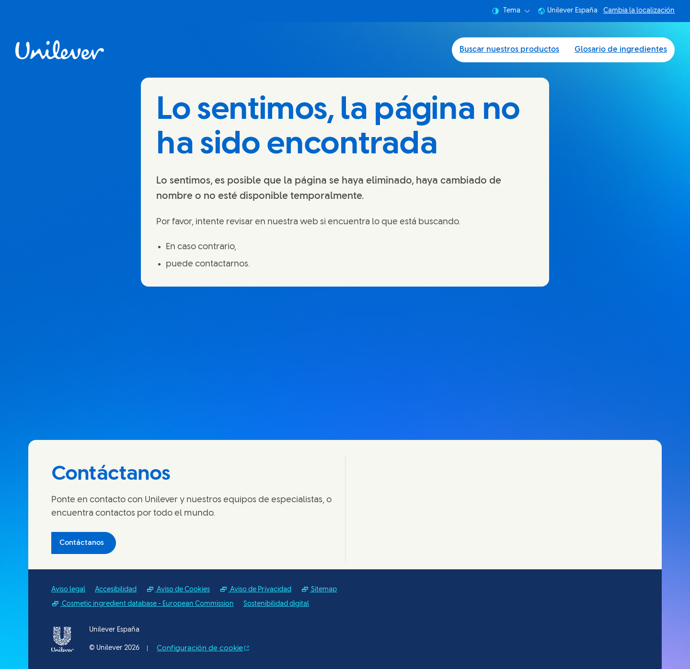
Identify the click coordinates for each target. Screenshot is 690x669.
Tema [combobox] (511, 11)
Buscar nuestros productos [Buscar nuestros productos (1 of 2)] (509, 50)
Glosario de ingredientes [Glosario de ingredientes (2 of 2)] (621, 50)
